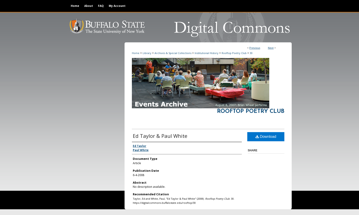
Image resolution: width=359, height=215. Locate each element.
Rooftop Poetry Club (234, 53)
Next (271, 47)
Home (135, 53)
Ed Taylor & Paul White (160, 135)
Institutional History (206, 53)
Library (147, 53)
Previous (254, 47)
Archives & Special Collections (173, 53)
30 (251, 53)
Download (266, 137)
